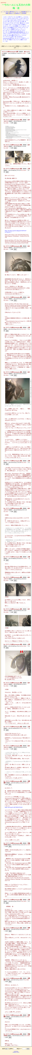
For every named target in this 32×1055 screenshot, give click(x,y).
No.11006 (6, 123)
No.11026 (6, 749)
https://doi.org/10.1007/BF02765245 (14, 807)
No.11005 (23, 53)
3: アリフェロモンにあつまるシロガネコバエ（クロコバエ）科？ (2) (16, 20)
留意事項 (24, 11)
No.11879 (23, 901)
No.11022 (23, 646)
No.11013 (24, 329)
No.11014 (6, 375)
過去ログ (11, 13)
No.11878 (27, 844)
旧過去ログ (18, 13)
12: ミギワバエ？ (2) (13, 30)
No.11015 (24, 462)
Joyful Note (16, 1051)
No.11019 (6, 580)
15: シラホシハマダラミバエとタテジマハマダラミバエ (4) (16, 33)
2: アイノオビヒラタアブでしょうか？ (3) (14, 18)
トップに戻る (5, 11)
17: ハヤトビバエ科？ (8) (9, 36)
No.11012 (6, 300)
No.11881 (26, 979)
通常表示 (12, 11)
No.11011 (6, 249)
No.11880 (26, 929)
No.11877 (27, 782)
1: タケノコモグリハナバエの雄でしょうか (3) (15, 17)
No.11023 (6, 686)
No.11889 (27, 1016)
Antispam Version (16, 1052)
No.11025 (24, 728)
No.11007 (6, 148)
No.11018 (24, 558)
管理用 (24, 13)
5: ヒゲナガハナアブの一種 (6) (15, 23)
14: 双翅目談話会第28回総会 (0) (16, 32)
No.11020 (6, 612)
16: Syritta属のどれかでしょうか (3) (16, 35)
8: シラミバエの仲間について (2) (15, 26)
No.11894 (27, 1035)
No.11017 (6, 511)
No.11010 (23, 170)
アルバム (18, 11)
